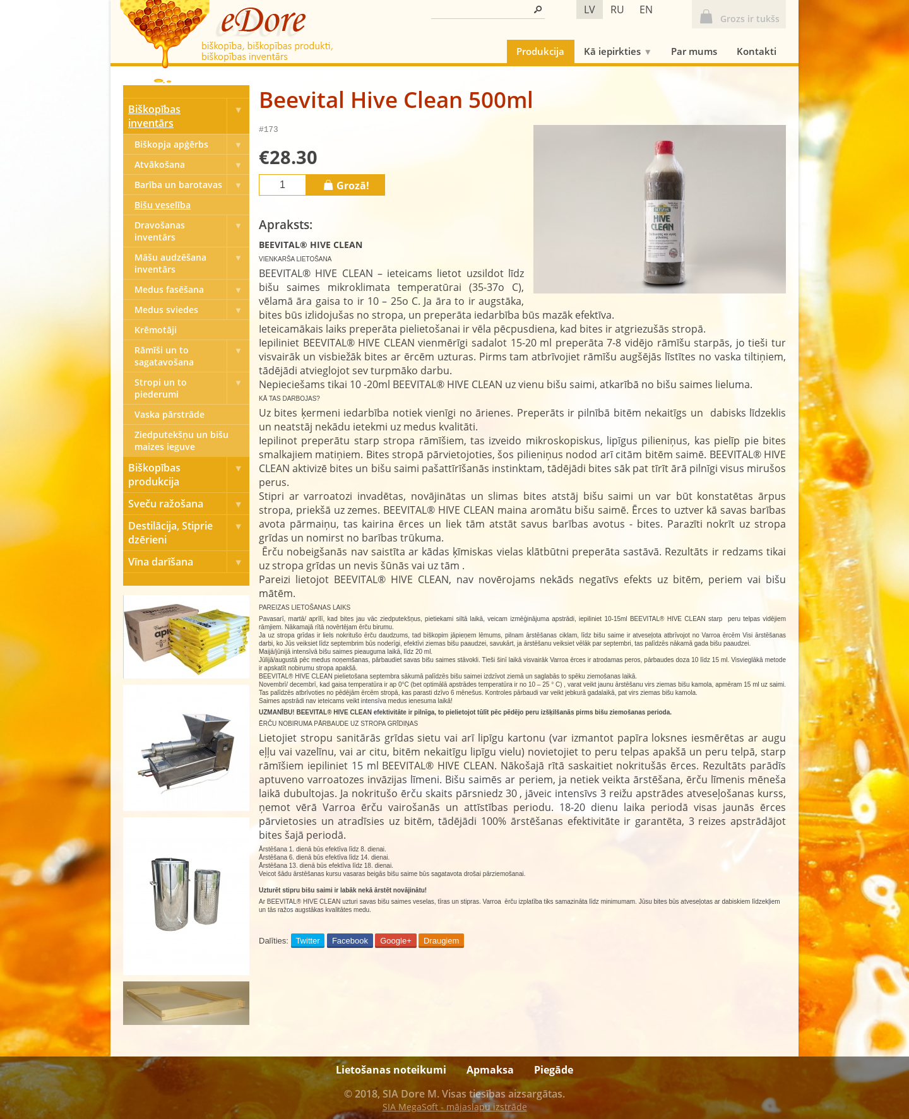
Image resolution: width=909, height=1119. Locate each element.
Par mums (694, 51)
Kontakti (756, 51)
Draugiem (441, 942)
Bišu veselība (162, 205)
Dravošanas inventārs (191, 231)
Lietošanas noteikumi (391, 1070)
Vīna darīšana (188, 561)
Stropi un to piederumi (191, 388)
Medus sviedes (191, 309)
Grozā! (345, 186)
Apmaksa (490, 1070)
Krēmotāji (155, 330)
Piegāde (553, 1070)
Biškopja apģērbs (191, 144)
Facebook (350, 942)
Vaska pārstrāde (169, 414)
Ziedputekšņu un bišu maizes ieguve (181, 441)
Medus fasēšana (191, 289)
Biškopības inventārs (188, 116)
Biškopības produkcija (188, 474)
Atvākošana (191, 164)
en (646, 9)
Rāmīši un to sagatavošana (191, 356)
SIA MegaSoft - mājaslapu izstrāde (455, 1107)
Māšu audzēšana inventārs (191, 263)
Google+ (396, 942)
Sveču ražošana (188, 503)
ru (617, 9)
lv (589, 9)
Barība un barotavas (191, 184)
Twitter (307, 942)
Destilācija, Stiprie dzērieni (188, 532)
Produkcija (540, 51)
